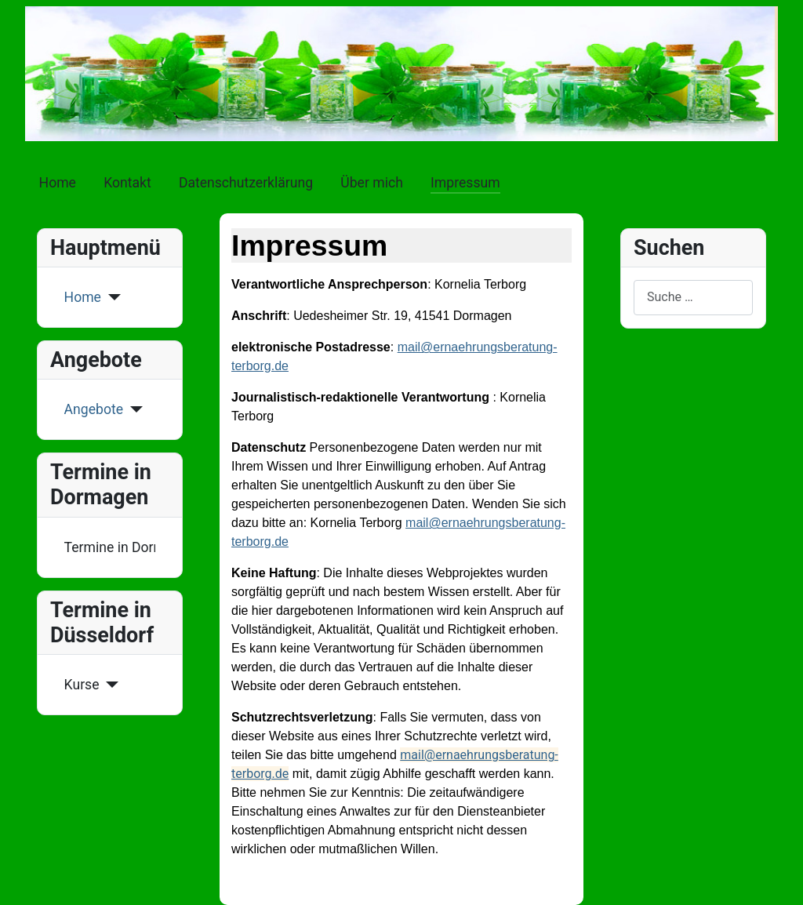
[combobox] (693, 297)
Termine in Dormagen (110, 547)
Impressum (465, 183)
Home (57, 183)
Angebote (93, 409)
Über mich (371, 183)
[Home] (111, 297)
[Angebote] (133, 409)
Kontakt (127, 183)
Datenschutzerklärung (246, 183)
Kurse (82, 684)
